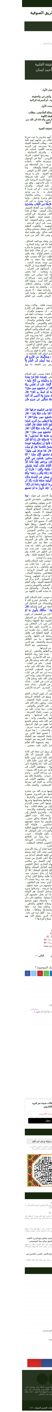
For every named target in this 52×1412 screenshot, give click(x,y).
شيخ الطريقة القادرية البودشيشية (34, 1332)
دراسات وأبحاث (41, 1323)
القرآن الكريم (41, 1296)
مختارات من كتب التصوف (36, 1340)
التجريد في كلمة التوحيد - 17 (38, 1214)
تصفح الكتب (42, 1309)
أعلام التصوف (41, 1278)
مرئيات (44, 1345)
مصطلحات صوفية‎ (40, 1349)
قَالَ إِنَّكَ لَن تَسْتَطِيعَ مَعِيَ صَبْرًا (19, 388)
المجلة (44, 1301)
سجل (26, 1121)
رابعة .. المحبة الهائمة (40, 1227)
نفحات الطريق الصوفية (27, 13)
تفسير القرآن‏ (42, 1314)
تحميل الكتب (42, 1305)
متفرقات (43, 1336)
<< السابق (34, 955)
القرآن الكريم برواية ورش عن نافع (26, 1142)
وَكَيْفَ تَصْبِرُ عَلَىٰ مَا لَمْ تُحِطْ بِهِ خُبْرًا (29, 392)
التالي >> (17, 955)
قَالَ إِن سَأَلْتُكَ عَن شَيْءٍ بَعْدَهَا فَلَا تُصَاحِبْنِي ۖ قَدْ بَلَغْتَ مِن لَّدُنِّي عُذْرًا (26, 436)
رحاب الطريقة (41, 1327)
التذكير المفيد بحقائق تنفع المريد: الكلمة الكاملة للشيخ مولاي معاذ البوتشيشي (20, 1240)
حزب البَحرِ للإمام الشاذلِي (39, 1203)
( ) (26, 360)
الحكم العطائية (41, 1292)
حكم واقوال (42, 1318)
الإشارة (44, 1283)
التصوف (44, 1287)
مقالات (44, 1354)
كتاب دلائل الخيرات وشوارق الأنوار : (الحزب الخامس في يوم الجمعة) (26, 1256)
